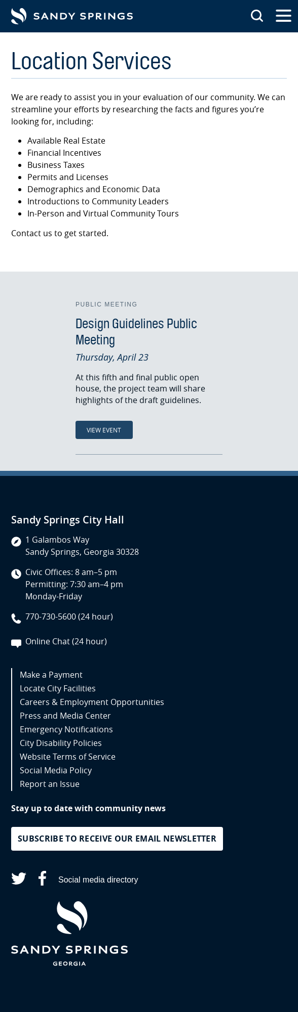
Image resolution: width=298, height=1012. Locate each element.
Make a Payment (51, 674)
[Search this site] (257, 16)
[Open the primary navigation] (283, 16)
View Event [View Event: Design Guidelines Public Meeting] (104, 430)
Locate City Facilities (58, 688)
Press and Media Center (65, 715)
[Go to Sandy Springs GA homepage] (72, 16)
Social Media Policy (56, 770)
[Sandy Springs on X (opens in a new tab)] (18, 880)
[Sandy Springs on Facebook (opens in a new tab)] (42, 880)
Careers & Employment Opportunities (92, 702)
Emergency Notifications (66, 729)
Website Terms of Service (68, 756)
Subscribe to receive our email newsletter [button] (117, 838)
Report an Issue (50, 783)
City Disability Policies (61, 743)
